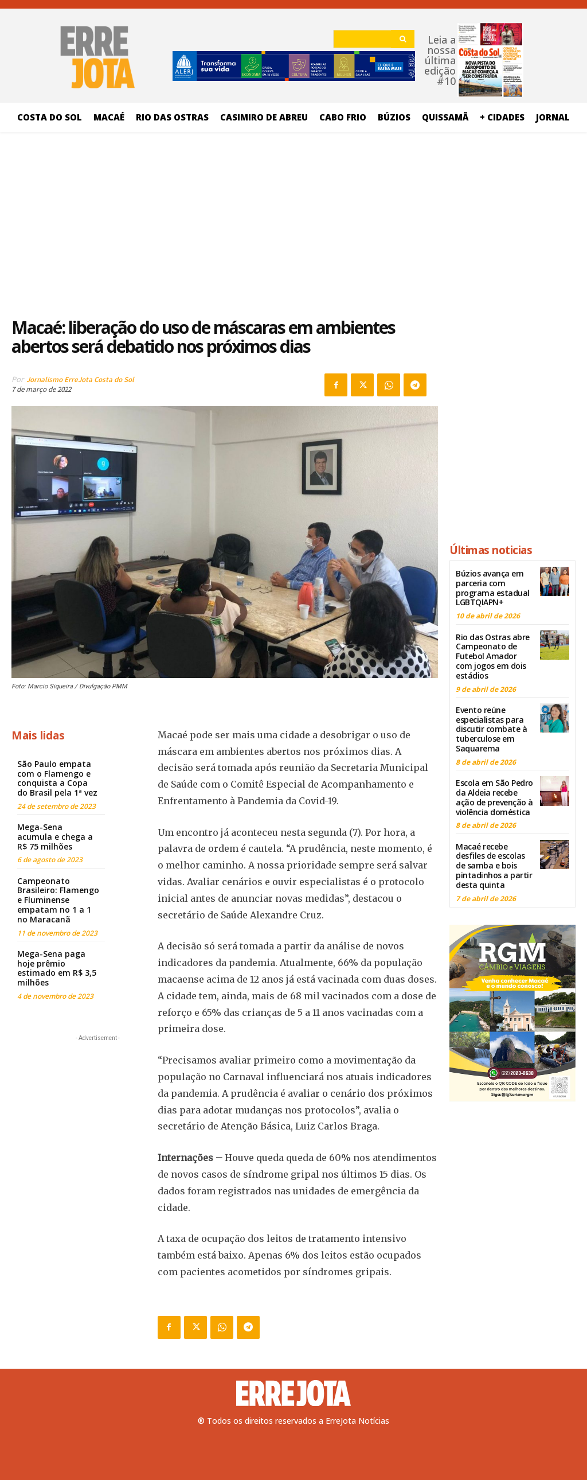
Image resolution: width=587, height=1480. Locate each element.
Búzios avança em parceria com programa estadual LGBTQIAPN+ (493, 587)
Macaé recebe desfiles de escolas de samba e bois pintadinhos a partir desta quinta (494, 865)
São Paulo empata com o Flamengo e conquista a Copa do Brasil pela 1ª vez (57, 778)
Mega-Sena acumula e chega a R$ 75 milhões (55, 836)
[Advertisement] (225, 221)
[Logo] (293, 1393)
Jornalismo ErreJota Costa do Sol (80, 379)
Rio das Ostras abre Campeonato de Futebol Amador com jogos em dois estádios (493, 655)
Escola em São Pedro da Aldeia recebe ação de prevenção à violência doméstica (494, 797)
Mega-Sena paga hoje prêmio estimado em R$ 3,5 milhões (56, 968)
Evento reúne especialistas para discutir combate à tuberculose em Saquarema (491, 729)
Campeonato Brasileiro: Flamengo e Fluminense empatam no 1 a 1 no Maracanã (58, 900)
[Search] (402, 39)
